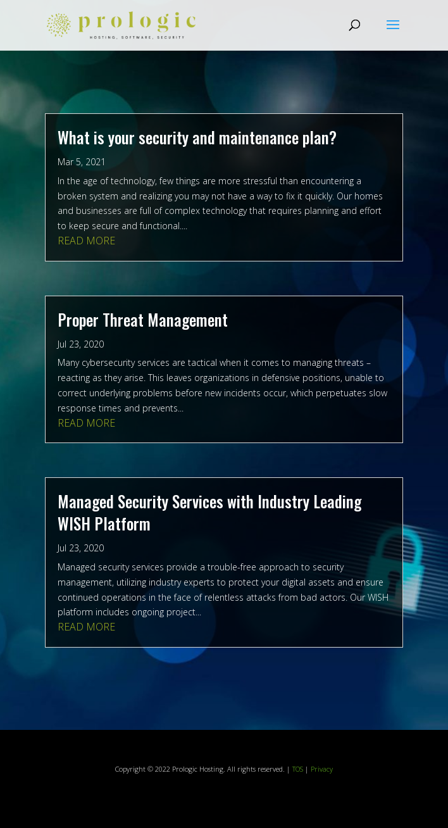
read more (86, 241)
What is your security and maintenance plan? (197, 137)
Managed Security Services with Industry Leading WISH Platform (209, 512)
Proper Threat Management (143, 319)
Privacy (322, 769)
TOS (297, 769)
